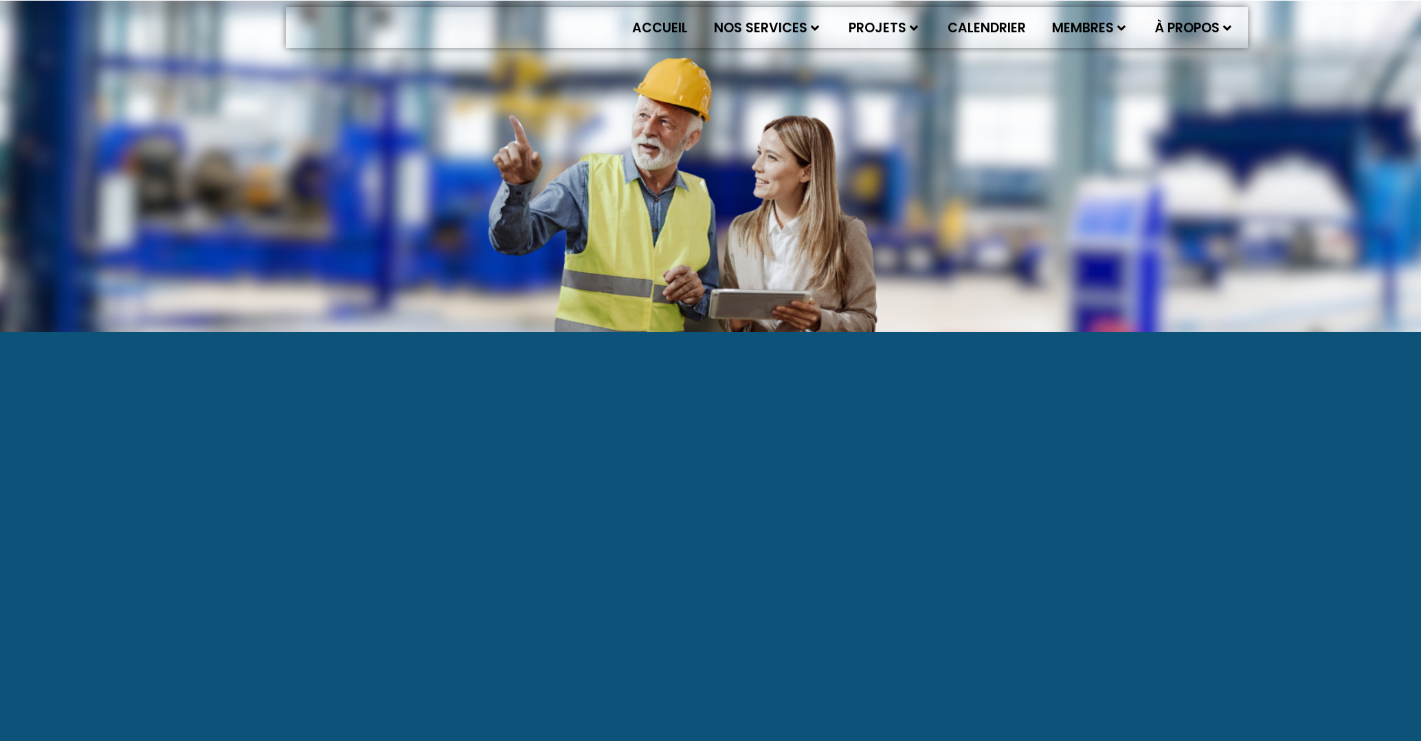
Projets (883, 28)
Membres (1089, 28)
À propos (1193, 28)
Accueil (660, 28)
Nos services (766, 28)
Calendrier (987, 28)
